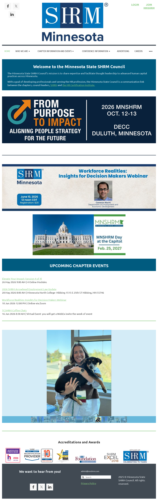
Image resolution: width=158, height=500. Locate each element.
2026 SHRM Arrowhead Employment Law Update (29, 289)
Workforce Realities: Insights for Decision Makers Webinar (34, 299)
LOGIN (135, 4)
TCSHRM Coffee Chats (14, 310)
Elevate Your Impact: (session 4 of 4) (22, 278)
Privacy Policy (88, 483)
